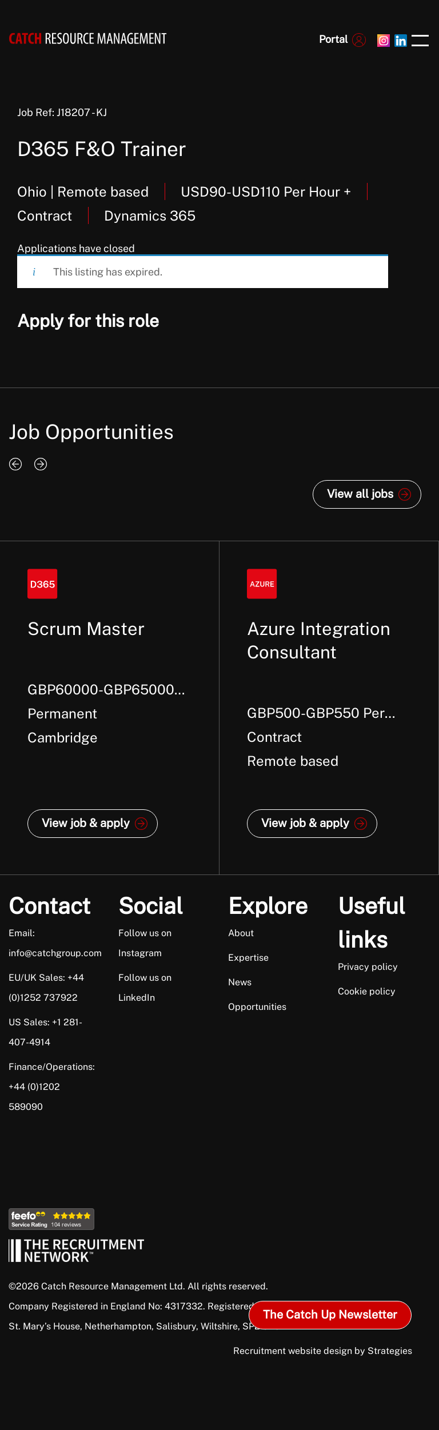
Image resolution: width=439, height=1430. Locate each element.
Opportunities (257, 1006)
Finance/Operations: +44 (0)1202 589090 (50, 1086)
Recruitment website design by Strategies (322, 1350)
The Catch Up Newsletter (330, 1314)
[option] (110, 707)
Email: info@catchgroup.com (50, 943)
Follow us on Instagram (144, 943)
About (241, 933)
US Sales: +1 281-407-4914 (45, 1032)
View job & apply (86, 823)
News (240, 982)
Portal (333, 39)
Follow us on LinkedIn (144, 987)
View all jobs (360, 494)
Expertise (248, 957)
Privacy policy (368, 966)
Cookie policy (367, 991)
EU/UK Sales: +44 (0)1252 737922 (46, 987)
